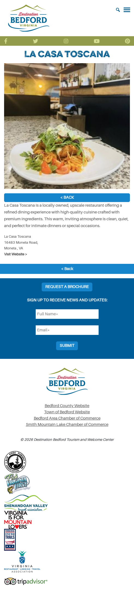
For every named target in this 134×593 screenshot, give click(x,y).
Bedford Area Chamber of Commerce (67, 418)
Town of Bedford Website (67, 412)
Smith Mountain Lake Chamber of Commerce (67, 424)
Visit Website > (15, 254)
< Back (67, 197)
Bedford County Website (67, 406)
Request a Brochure (67, 287)
